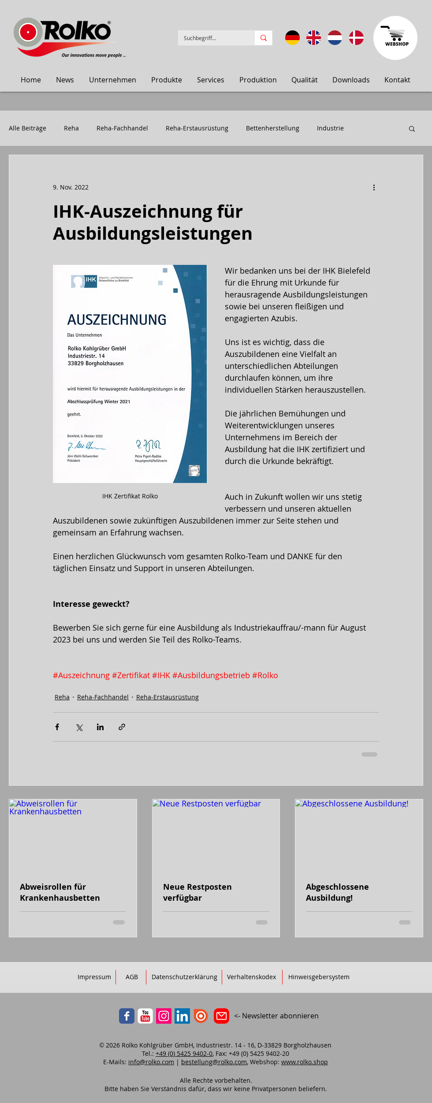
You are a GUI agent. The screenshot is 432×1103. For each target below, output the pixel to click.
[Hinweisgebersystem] (319, 977)
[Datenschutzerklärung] (184, 977)
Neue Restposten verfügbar (197, 892)
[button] (65, 80)
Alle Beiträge (27, 128)
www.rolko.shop (304, 1062)
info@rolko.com (151, 1062)
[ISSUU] (201, 1016)
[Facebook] (126, 1016)
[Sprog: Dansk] (356, 37)
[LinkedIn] (182, 1016)
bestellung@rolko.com (214, 1062)
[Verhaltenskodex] (251, 977)
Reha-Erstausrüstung (197, 128)
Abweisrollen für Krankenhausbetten (60, 892)
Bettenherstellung (272, 128)
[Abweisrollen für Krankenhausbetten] (73, 835)
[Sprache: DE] (292, 37)
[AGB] (131, 977)
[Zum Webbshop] (395, 38)
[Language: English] (313, 37)
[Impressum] (94, 977)
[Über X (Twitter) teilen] (78, 727)
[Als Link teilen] (122, 727)
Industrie (330, 128)
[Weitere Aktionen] (374, 187)
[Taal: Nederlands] (335, 37)
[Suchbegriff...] (210, 38)
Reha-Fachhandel (122, 128)
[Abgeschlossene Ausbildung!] (359, 835)
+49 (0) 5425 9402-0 (184, 1053)
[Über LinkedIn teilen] (100, 727)
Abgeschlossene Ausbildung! (337, 892)
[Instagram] (163, 1016)
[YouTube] (145, 1016)
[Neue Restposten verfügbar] (216, 835)
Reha (71, 128)
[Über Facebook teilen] (57, 727)
